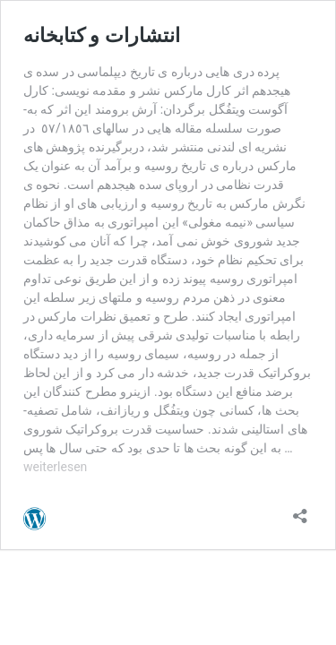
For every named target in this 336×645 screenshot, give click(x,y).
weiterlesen (55, 467)
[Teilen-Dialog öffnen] (300, 510)
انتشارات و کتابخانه (101, 35)
